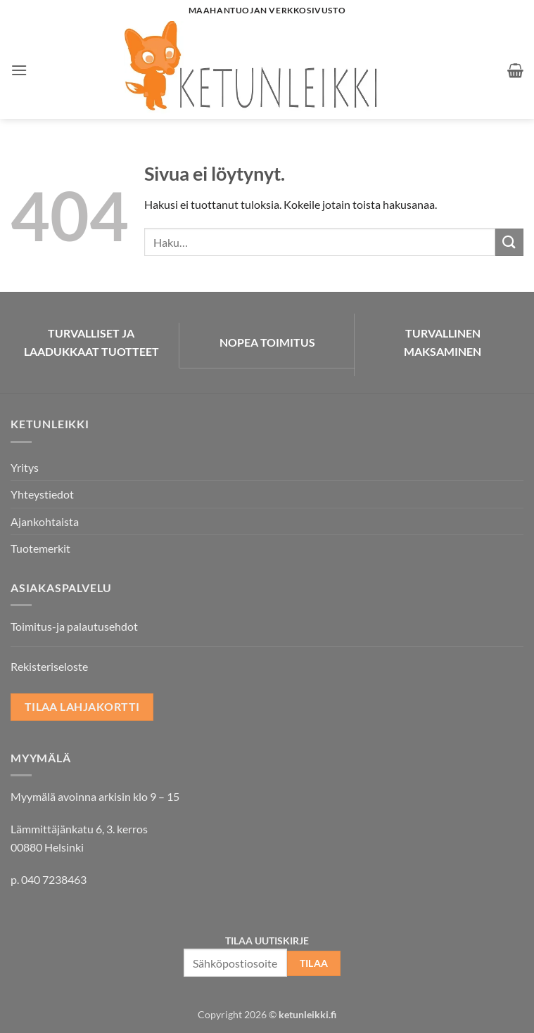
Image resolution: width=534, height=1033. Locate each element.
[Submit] (509, 242)
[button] (19, 70)
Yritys (25, 467)
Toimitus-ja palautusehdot (74, 626)
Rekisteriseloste (49, 666)
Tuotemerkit (40, 548)
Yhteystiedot (42, 494)
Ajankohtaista (45, 521)
